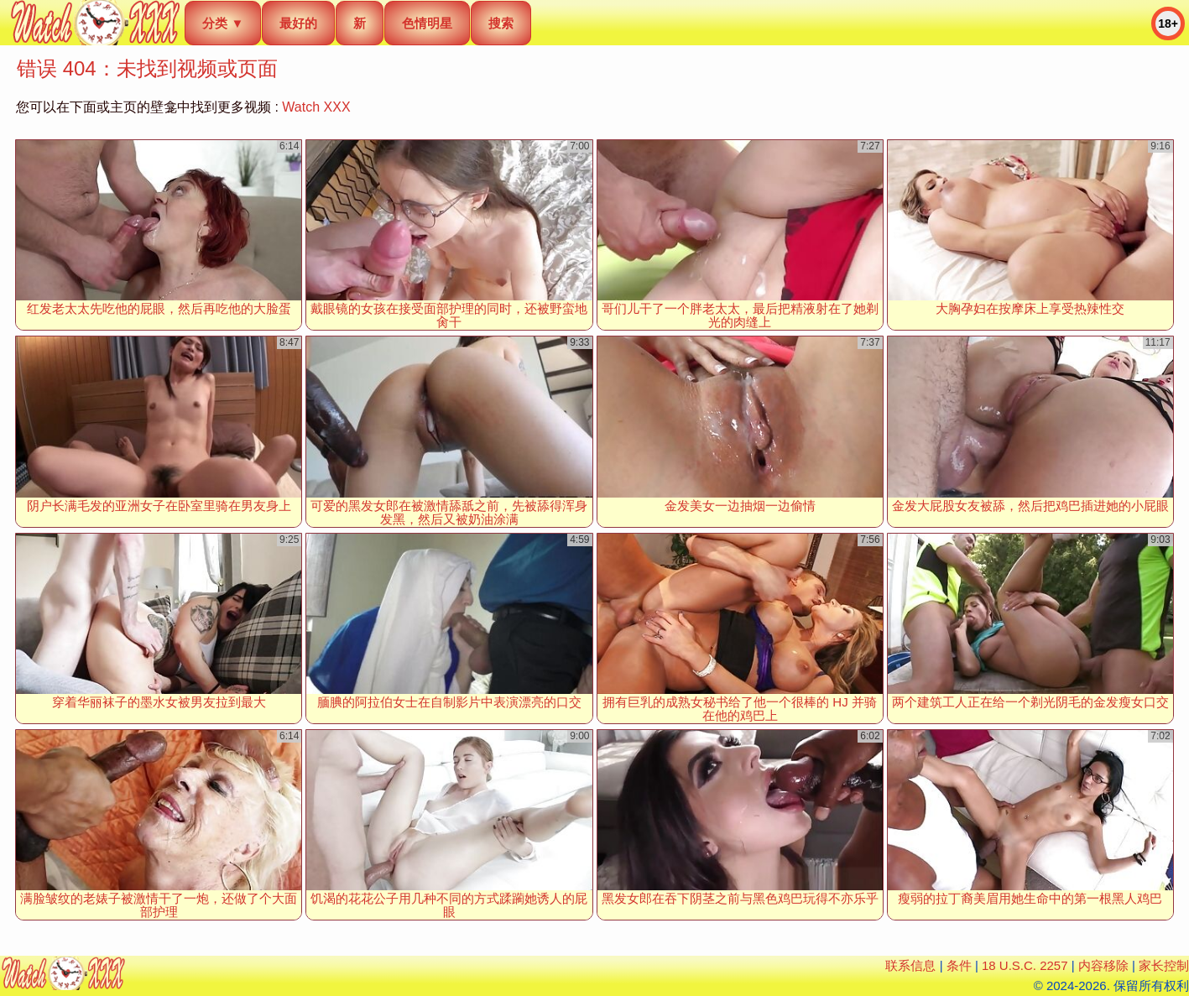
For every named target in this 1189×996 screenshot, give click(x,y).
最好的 (298, 23)
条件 (959, 965)
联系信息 (910, 965)
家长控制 (1164, 965)
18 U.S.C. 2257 (1025, 965)
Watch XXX (316, 107)
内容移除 (1103, 965)
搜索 (501, 23)
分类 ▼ (222, 23)
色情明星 (427, 23)
